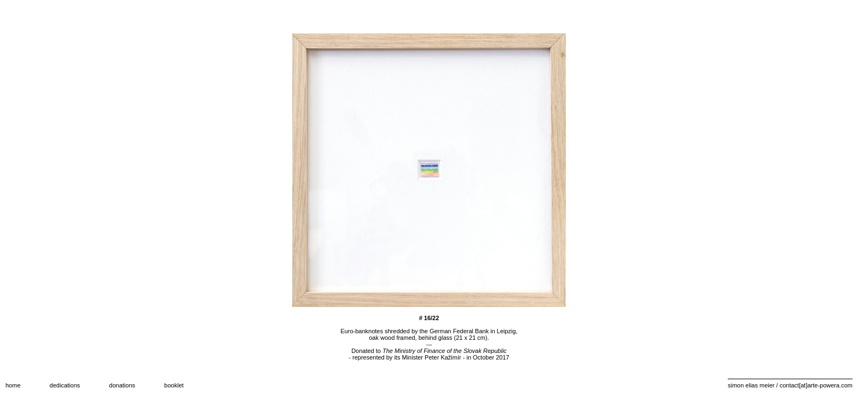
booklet (173, 385)
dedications (65, 385)
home (13, 385)
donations (122, 385)
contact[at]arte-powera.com (816, 385)
